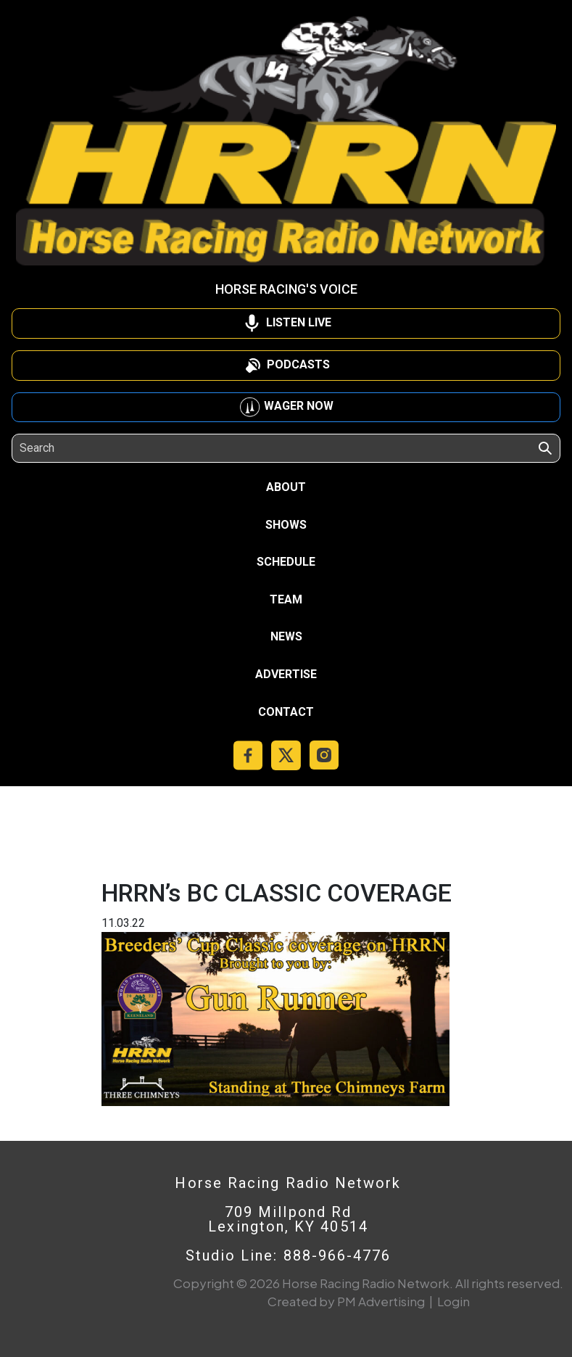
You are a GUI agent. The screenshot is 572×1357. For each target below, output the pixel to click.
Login (453, 1301)
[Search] (86, 448)
